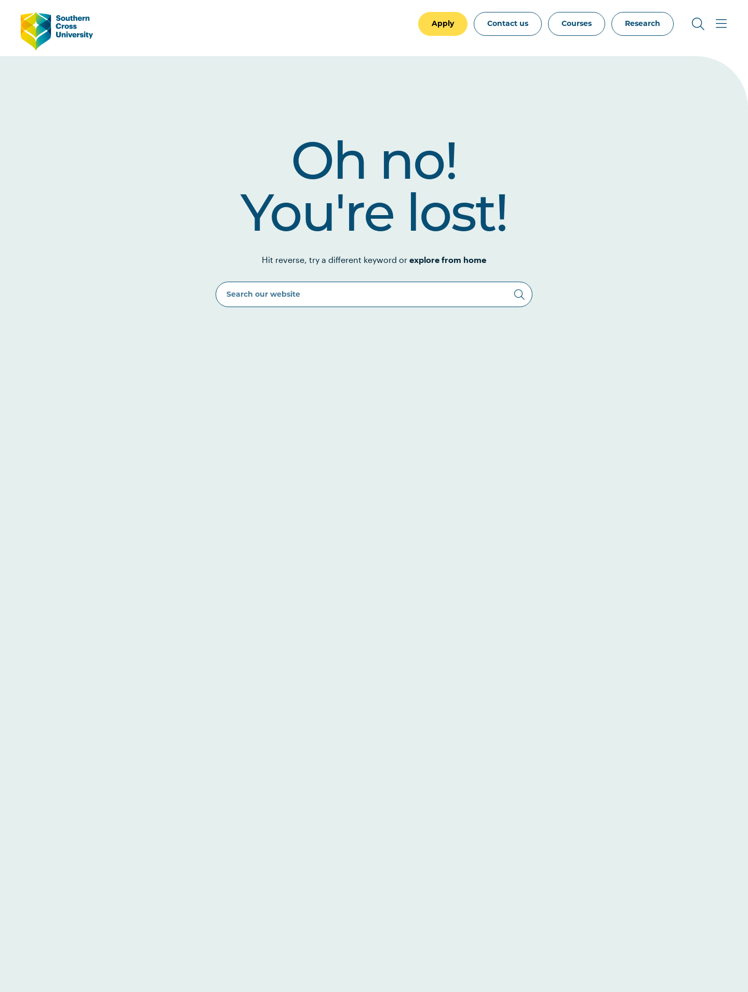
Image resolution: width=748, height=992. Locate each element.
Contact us (507, 23)
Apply (443, 23)
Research (642, 23)
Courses (577, 23)
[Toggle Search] (698, 23)
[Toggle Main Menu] (721, 23)
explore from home (447, 259)
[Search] (519, 294)
